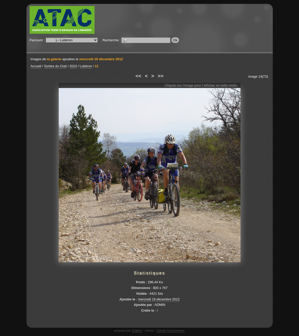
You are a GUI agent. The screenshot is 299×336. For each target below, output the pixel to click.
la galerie (54, 59)
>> (160, 76)
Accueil (36, 66)
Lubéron (86, 66)
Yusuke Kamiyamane (170, 330)
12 (96, 66)
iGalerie (137, 330)
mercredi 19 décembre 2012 (101, 59)
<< (138, 76)
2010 (73, 66)
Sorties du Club (55, 66)
